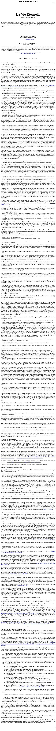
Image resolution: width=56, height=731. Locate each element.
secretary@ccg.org (30, 39)
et (16, 613)
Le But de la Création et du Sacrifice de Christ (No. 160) (30, 458)
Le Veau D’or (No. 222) (28, 644)
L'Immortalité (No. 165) (22, 585)
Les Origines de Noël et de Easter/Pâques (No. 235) (31, 686)
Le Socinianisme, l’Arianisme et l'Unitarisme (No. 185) (36, 623)
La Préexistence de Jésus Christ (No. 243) (37, 456)
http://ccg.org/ (32, 53)
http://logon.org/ (24, 53)
